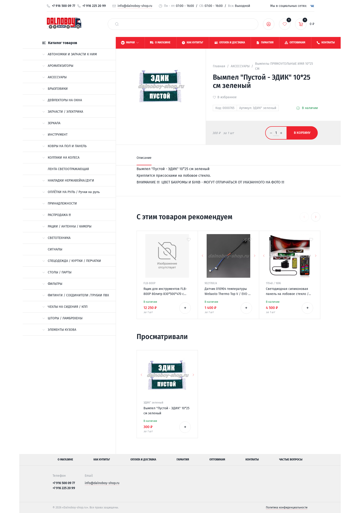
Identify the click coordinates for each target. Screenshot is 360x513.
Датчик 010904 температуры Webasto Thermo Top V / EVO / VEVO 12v (227, 292)
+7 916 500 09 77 (63, 6)
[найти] (117, 24)
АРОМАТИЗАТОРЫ (57, 66)
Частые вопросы (290, 459)
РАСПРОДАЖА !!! (56, 215)
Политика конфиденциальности (286, 507)
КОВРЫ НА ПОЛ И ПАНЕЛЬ (64, 146)
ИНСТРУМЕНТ (55, 135)
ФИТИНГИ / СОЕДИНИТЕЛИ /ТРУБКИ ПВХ (75, 295)
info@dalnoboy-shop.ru (135, 6)
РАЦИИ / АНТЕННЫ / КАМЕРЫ (66, 226)
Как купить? (101, 459)
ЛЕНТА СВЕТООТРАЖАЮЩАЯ (68, 169)
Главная (219, 66)
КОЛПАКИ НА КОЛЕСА (60, 158)
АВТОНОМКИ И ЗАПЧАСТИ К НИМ (69, 54)
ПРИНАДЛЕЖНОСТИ (59, 203)
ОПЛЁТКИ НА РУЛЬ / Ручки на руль (71, 192)
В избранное (227, 97)
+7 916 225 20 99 (94, 6)
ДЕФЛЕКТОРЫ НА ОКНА (62, 100)
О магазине (65, 459)
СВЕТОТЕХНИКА (56, 238)
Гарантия (183, 459)
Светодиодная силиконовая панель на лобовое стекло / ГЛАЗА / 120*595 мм (287, 292)
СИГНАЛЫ (55, 249)
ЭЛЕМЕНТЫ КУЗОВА (59, 330)
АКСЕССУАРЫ (54, 77)
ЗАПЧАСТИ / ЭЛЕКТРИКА (62, 112)
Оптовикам (217, 459)
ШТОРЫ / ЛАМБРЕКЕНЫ (62, 318)
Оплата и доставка (143, 459)
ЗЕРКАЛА (51, 123)
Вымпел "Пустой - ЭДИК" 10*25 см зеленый (166, 410)
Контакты (252, 459)
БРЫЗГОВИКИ (55, 89)
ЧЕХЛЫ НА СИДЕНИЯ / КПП (64, 307)
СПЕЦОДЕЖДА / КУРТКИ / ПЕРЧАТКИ (71, 261)
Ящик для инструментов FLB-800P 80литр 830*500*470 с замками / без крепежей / (165, 292)
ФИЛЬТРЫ (52, 284)
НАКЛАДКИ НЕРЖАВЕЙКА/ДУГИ (68, 180)
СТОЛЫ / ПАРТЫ (56, 272)
